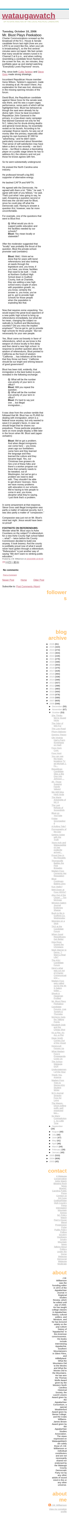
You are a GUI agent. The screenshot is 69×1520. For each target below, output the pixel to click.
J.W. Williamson (59, 1505)
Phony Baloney (59, 731)
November (57, 709)
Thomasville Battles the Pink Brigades (58, 864)
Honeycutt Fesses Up (58, 1047)
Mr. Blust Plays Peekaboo (59, 1002)
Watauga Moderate (62, 1262)
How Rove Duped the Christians (58, 944)
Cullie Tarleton (25, 72)
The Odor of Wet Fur (57, 724)
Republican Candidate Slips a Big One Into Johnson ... (58, 774)
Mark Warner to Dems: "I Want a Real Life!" (59, 953)
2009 (52, 694)
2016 (52, 674)
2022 (52, 656)
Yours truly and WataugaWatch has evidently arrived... (59, 847)
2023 (52, 653)
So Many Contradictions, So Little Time (59, 1119)
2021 (52, 659)
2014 (52, 679)
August (56, 1131)
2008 (52, 697)
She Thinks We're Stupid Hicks (59, 717)
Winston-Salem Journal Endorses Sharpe (59, 906)
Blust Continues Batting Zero (59, 881)
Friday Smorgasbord (59, 821)
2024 (52, 650)
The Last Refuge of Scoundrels (58, 807)
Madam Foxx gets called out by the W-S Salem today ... (59, 986)
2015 (52, 676)
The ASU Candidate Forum (58, 962)
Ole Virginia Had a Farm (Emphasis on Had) (58, 741)
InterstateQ (61, 1208)
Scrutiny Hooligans (62, 1235)
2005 (52, 1155)
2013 (52, 682)
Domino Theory (59, 734)
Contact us (61, 1195)
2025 (52, 647)
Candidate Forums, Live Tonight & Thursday (59, 1010)
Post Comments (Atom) (28, 586)
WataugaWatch (28, 15)
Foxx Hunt (56, 753)
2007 (52, 700)
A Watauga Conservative (60, 1177)
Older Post (38, 580)
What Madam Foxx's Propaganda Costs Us (59, 1055)
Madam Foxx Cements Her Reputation (59, 873)
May (54, 1140)
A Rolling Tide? (59, 826)
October (56, 712)
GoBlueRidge (60, 1200)
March (55, 1146)
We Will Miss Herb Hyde (58, 793)
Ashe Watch (61, 1181)
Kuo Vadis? (57, 886)
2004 (52, 1158)
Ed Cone (62, 1198)
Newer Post (8, 580)
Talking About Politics (60, 1247)
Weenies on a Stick (58, 922)
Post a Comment (10, 575)
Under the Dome (62, 1252)
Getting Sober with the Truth (58, 837)
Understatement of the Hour (59, 1070)
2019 (52, 665)
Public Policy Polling (60, 1230)
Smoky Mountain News (62, 1241)
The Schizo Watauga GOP (57, 1064)
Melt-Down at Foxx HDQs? (59, 890)
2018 (52, 668)
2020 (52, 662)
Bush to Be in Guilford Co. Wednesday (58, 915)
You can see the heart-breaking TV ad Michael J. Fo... (59, 761)
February (56, 1149)
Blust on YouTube (57, 814)
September (57, 1126)
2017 (52, 671)
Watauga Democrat (62, 1257)
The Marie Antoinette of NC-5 (59, 799)
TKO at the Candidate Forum (58, 928)
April (54, 1143)
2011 (52, 688)
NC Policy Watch (62, 1216)
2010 (52, 691)
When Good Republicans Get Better (59, 936)
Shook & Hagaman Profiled (57, 995)
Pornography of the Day (59, 830)
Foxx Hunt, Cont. (57, 749)
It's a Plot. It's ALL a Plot (58, 1033)
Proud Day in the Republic (59, 856)
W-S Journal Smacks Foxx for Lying (57, 1096)
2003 (52, 1161)
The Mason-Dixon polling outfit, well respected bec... (59, 1108)
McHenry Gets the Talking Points (58, 1019)
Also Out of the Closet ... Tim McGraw (59, 897)
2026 (52, 644)
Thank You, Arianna (57, 1076)
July (54, 1134)
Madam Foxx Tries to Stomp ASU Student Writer (58, 1085)
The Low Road (59, 728)
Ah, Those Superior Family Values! (57, 785)
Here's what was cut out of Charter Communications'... (59, 973)
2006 (52, 703)
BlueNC (63, 1188)
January (56, 1152)
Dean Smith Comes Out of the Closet (59, 1040)
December (57, 706)
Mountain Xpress (62, 1211)
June (54, 1137)
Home (24, 580)
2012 (52, 685)
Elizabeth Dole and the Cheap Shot (59, 1027)
